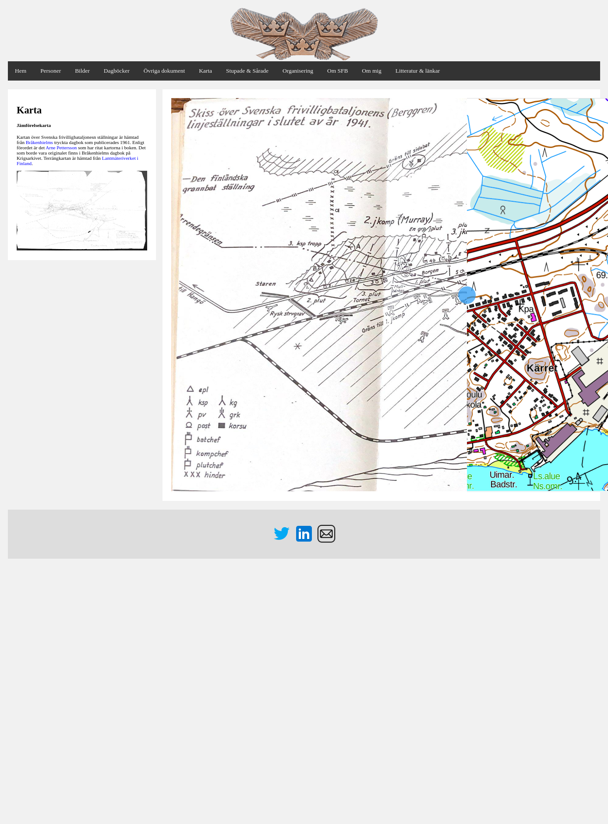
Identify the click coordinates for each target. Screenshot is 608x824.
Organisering (298, 70)
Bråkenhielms (39, 142)
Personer (50, 70)
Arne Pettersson (61, 147)
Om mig (371, 70)
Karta (205, 70)
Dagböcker (117, 70)
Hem (20, 70)
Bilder (82, 70)
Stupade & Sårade (247, 70)
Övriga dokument (164, 70)
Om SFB (337, 70)
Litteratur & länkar (418, 70)
